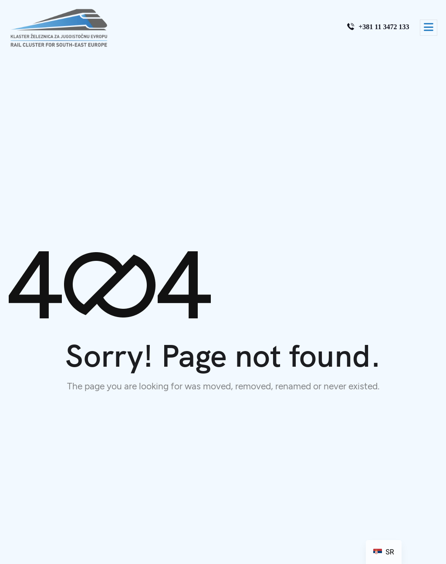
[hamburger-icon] (428, 28)
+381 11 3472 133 (378, 26)
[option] (383, 552)
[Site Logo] (59, 28)
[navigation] (383, 552)
